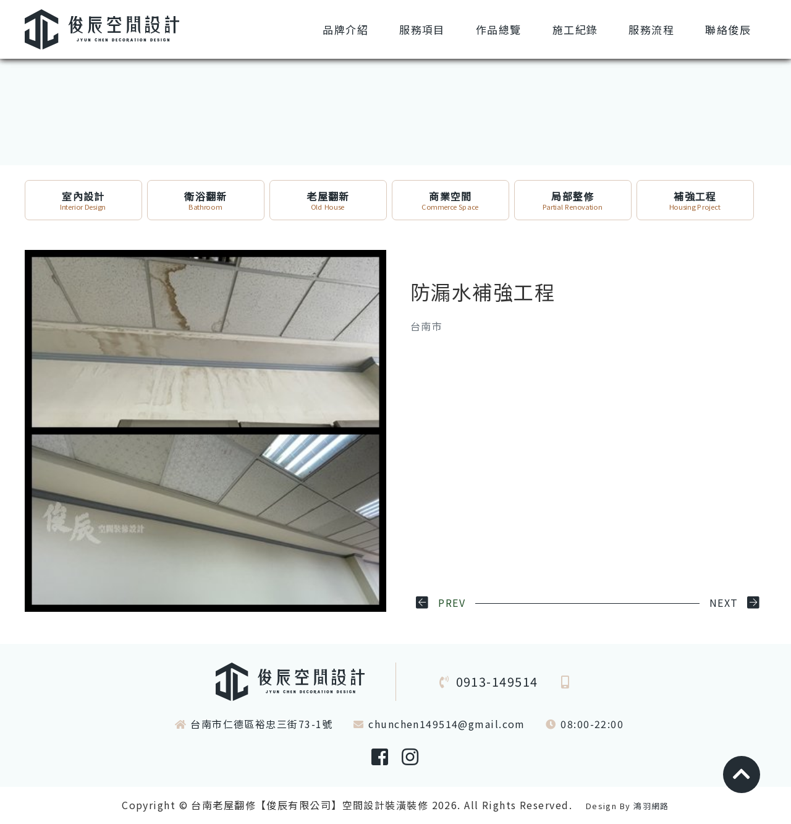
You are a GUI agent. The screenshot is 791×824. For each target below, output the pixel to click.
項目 (422, 29)
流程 (651, 29)
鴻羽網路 (651, 806)
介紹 (345, 29)
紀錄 (575, 29)
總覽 (499, 29)
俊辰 (728, 29)
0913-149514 (497, 681)
